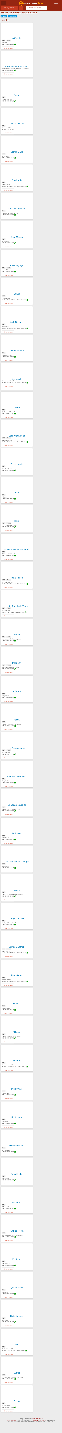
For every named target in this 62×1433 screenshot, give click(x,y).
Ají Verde (16, 38)
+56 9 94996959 (9, 669)
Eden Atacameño (17, 436)
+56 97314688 (8, 1350)
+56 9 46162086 (9, 413)
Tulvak (17, 1401)
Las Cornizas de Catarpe (17, 862)
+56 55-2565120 (9, 129)
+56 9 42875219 (9, 101)
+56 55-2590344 (9, 382)
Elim (17, 492)
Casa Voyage (16, 265)
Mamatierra (16, 975)
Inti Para (17, 691)
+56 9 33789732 (9, 498)
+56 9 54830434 (9, 1265)
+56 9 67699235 (9, 1379)
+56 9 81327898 (9, 725)
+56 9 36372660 (9, 1208)
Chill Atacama (16, 322)
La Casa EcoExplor (16, 805)
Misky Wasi (16, 1089)
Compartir (13, 16)
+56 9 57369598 (21, 382)
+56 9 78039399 (9, 811)
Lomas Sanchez (16, 947)
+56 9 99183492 (21, 186)
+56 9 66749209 (21, 583)
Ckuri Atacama (17, 350)
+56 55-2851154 (9, 442)
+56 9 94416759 (9, 697)
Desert (17, 407)
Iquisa (16, 720)
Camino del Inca (17, 123)
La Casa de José (17, 748)
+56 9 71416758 (9, 1293)
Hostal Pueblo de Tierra (16, 606)
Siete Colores (16, 1316)
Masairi (16, 1003)
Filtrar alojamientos (9, 8)
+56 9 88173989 (9, 1237)
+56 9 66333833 (9, 640)
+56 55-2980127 (9, 583)
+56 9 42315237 (9, 70)
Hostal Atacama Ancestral (16, 549)
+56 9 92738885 (9, 782)
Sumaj (17, 1373)
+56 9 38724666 (19, 612)
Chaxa (17, 294)
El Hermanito (16, 464)
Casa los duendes (16, 208)
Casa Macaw (16, 237)
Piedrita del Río (16, 1145)
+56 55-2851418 (9, 981)
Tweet (4, 16)
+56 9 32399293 (21, 442)
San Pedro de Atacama (39, 1420)
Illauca (17, 634)
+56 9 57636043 (9, 271)
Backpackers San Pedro (16, 66)
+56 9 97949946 (9, 754)
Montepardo (16, 1117)
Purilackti (16, 1202)
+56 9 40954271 (9, 158)
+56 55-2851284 (9, 186)
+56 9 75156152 (9, 470)
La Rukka (16, 833)
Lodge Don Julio (17, 918)
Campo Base (16, 152)
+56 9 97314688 (20, 1350)
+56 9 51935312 (9, 924)
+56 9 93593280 (9, 1123)
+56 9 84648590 (21, 300)
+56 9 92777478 (21, 953)
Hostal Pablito (16, 578)
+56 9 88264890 (9, 1095)
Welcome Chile (11, 1420)
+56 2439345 (8, 612)
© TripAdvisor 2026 (37, 1418)
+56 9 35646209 (9, 1407)
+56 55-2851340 (9, 300)
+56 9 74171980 (9, 527)
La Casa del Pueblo (16, 776)
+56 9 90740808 (9, 243)
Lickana (16, 890)
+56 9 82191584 (9, 1322)
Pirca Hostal (16, 1174)
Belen (16, 95)
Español (55, 3)
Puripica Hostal (16, 1231)
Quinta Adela (17, 1287)
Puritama (16, 1259)
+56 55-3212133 (9, 328)
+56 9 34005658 (21, 981)
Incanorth (16, 663)
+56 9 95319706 (9, 356)
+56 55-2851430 (9, 1066)
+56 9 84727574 (9, 867)
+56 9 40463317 (21, 328)
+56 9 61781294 (9, 1180)
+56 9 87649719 (9, 839)
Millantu (16, 1032)
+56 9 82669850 (21, 1066)
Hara (16, 521)
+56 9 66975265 (9, 44)
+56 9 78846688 (9, 214)
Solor (16, 1344)
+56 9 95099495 (9, 1151)
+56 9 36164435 (9, 1009)
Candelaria (17, 180)
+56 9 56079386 (9, 896)
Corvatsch (17, 379)
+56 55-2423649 (9, 953)
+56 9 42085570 (9, 1038)
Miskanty (16, 1060)
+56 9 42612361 (9, 555)
